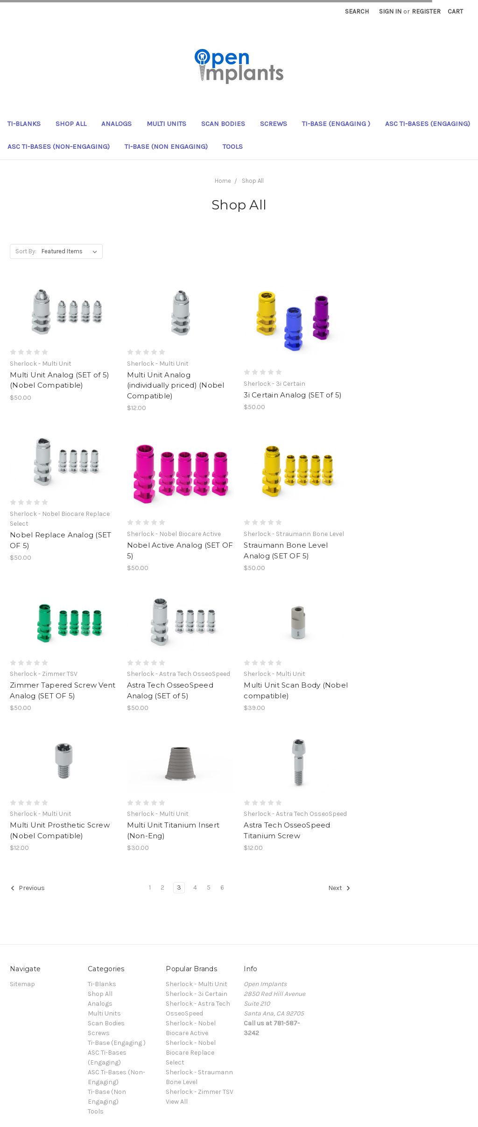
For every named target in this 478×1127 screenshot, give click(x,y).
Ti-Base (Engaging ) (336, 123)
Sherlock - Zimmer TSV (199, 1092)
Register (426, 11)
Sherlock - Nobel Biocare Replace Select (191, 1052)
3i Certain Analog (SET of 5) (293, 394)
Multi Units (166, 123)
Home (223, 180)
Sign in (390, 11)
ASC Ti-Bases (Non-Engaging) (58, 146)
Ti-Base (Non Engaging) (166, 146)
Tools (233, 146)
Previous (27, 888)
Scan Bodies (223, 123)
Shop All (71, 123)
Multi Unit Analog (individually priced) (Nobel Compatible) (176, 385)
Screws (273, 123)
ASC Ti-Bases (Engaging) (427, 123)
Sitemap (22, 984)
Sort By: (25, 251)
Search (357, 11)
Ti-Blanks (24, 123)
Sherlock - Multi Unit (196, 984)
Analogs (116, 123)
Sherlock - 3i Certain (196, 994)
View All (177, 1102)
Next (339, 888)
